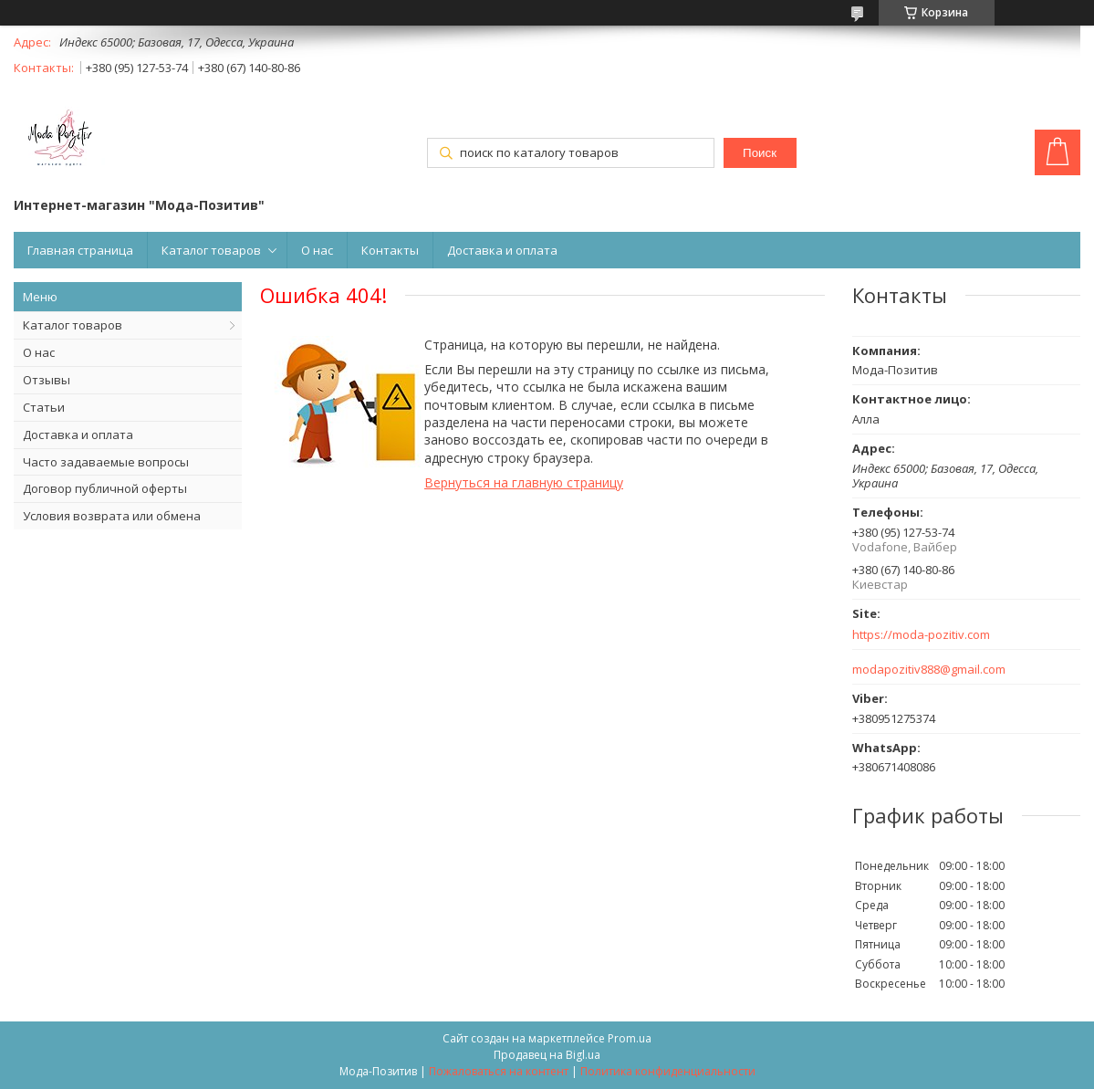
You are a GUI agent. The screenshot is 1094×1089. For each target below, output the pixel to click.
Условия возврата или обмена (112, 516)
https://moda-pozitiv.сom (921, 635)
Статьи (44, 407)
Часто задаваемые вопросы (106, 462)
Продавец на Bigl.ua (547, 1055)
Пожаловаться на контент (498, 1071)
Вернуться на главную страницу (523, 482)
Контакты (390, 250)
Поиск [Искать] (759, 153)
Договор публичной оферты (105, 488)
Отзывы (46, 380)
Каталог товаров (211, 250)
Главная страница (80, 250)
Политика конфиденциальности (667, 1071)
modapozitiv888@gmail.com (928, 669)
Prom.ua (629, 1038)
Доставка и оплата (502, 250)
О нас (317, 250)
